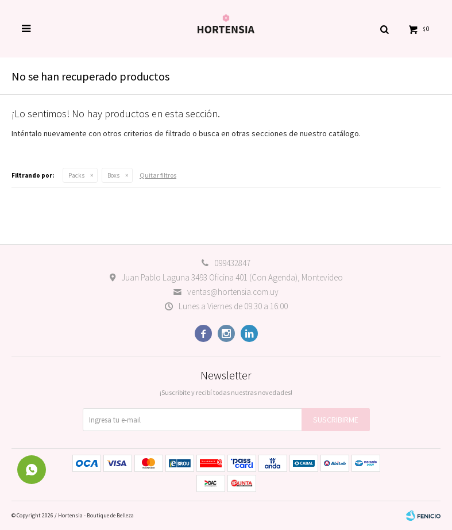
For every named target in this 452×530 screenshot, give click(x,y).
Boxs (113, 175)
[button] (384, 28)
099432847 (232, 263)
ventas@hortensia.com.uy (233, 291)
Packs (76, 175)
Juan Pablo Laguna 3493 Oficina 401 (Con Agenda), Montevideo (232, 277)
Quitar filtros (158, 175)
